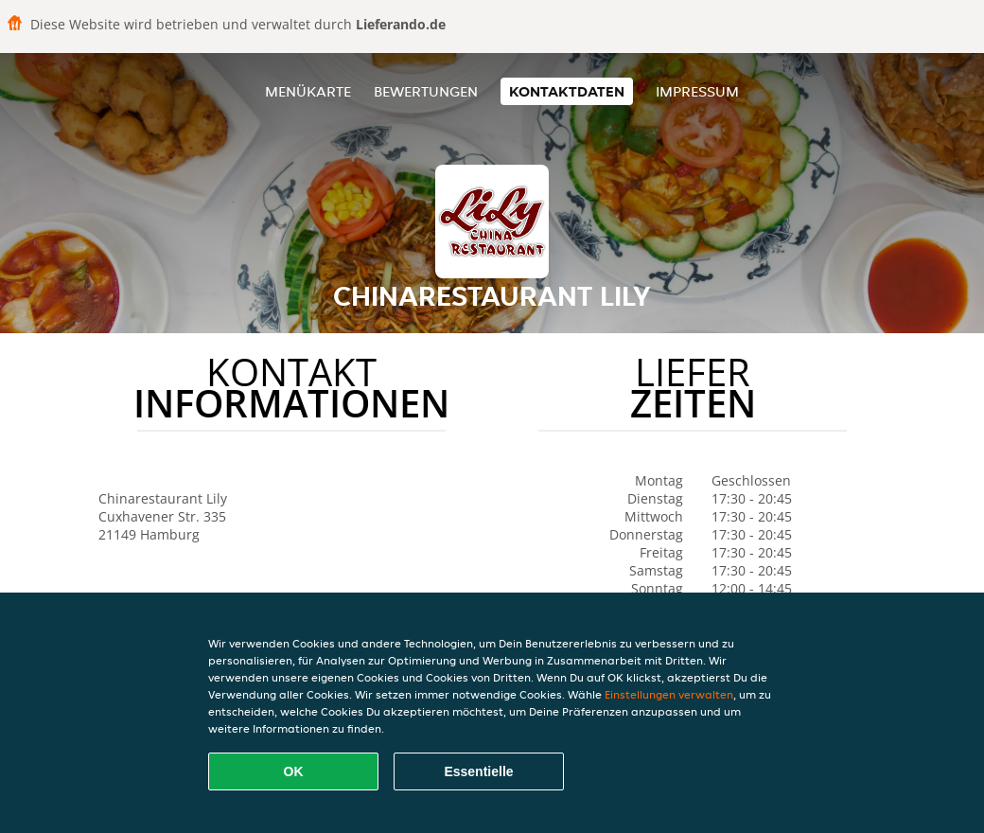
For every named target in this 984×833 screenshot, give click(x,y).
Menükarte (308, 91)
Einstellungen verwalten (669, 694)
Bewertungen (426, 91)
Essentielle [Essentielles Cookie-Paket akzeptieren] (478, 771)
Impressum (697, 91)
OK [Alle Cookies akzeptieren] (294, 771)
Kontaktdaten (566, 91)
